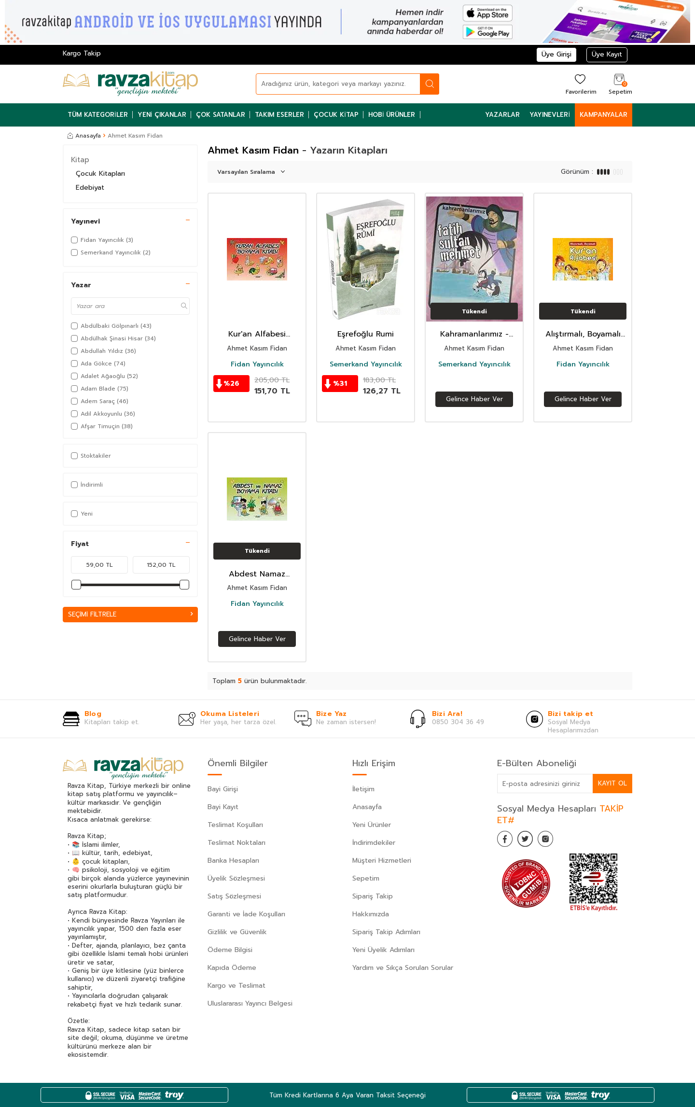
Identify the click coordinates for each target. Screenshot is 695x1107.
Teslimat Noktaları (236, 843)
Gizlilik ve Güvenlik (237, 932)
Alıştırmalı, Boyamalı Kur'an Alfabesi (583, 334)
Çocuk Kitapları (100, 173)
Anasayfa (84, 136)
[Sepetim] (619, 84)
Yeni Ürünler (371, 825)
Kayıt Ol (612, 783)
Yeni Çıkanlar (162, 114)
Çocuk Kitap (336, 114)
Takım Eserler (279, 114)
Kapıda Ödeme (232, 968)
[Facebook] (506, 840)
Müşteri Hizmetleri (381, 860)
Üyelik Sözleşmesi (236, 878)
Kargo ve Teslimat (236, 986)
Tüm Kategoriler (98, 114)
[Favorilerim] (580, 84)
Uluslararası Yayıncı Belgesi (250, 1003)
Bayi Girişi (223, 789)
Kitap (80, 159)
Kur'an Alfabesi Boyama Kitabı (257, 334)
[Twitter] (531, 840)
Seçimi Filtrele (130, 614)
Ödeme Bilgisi (230, 950)
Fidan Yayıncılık (257, 364)
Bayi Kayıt (223, 807)
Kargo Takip (82, 53)
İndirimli (87, 484)
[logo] (130, 84)
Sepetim (365, 878)
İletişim (363, 789)
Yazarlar (502, 114)
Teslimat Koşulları (235, 825)
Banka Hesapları (233, 860)
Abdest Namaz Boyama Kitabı (257, 574)
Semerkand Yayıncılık (366, 364)
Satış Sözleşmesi (234, 896)
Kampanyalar (603, 114)
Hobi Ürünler (392, 114)
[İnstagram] (555, 840)
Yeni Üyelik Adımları (383, 950)
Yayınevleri (549, 114)
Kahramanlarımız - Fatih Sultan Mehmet (474, 334)
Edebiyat (90, 187)
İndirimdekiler (373, 843)
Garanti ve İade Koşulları (246, 914)
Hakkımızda (370, 914)
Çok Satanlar (220, 114)
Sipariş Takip (372, 896)
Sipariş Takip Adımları (386, 932)
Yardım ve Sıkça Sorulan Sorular (402, 968)
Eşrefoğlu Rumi (365, 334)
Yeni (82, 513)
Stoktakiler (91, 455)
